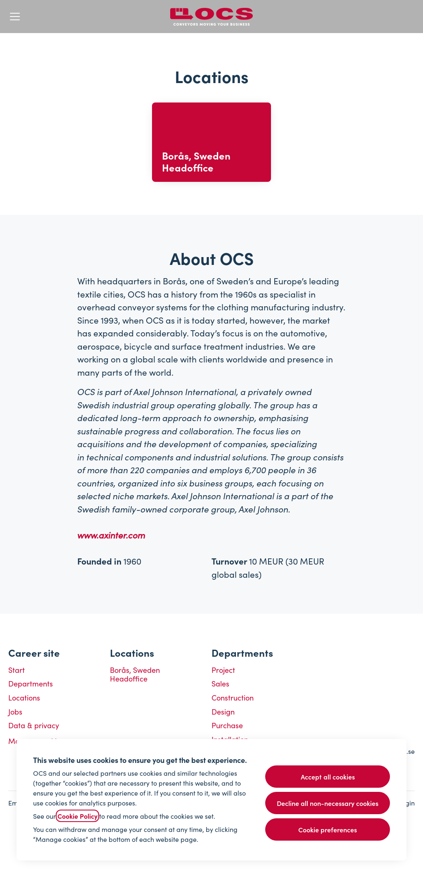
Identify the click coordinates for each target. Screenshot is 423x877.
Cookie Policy (77, 815)
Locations (24, 697)
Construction (233, 697)
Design (223, 711)
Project (223, 670)
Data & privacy (33, 725)
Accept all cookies (328, 776)
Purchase (227, 725)
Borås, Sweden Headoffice (135, 674)
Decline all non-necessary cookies (327, 803)
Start (16, 670)
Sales (220, 683)
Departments (30, 683)
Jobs (15, 711)
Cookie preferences (327, 829)
